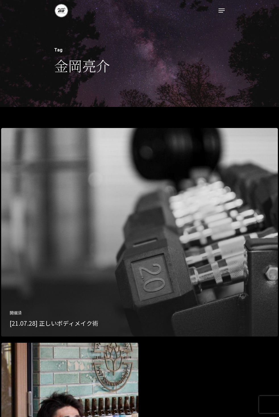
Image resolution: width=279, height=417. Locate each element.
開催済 (16, 313)
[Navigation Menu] (221, 10)
